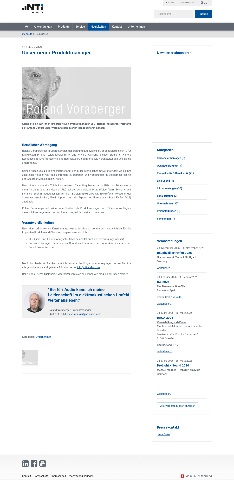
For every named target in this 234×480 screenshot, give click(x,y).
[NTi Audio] (68, 10)
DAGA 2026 (165, 318)
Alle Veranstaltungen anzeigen (177, 406)
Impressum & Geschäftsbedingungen (72, 476)
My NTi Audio (188, 2)
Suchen (203, 14)
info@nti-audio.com (88, 267)
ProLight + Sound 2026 (173, 365)
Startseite (26, 27)
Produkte (63, 26)
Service (80, 26)
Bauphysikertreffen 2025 (174, 253)
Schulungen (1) (166, 218)
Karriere (170, 2)
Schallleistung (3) (167, 195)
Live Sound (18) (166, 180)
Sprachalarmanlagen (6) (171, 158)
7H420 (177, 297)
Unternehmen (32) (167, 203)
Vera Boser (164, 434)
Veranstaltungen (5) (168, 211)
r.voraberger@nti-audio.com (85, 314)
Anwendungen (43, 26)
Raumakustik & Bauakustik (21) (175, 173)
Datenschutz (41, 476)
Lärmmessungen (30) (169, 188)
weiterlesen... (164, 268)
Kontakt (117, 26)
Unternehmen (136, 26)
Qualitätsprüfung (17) (169, 165)
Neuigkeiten (98, 26)
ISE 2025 (163, 282)
